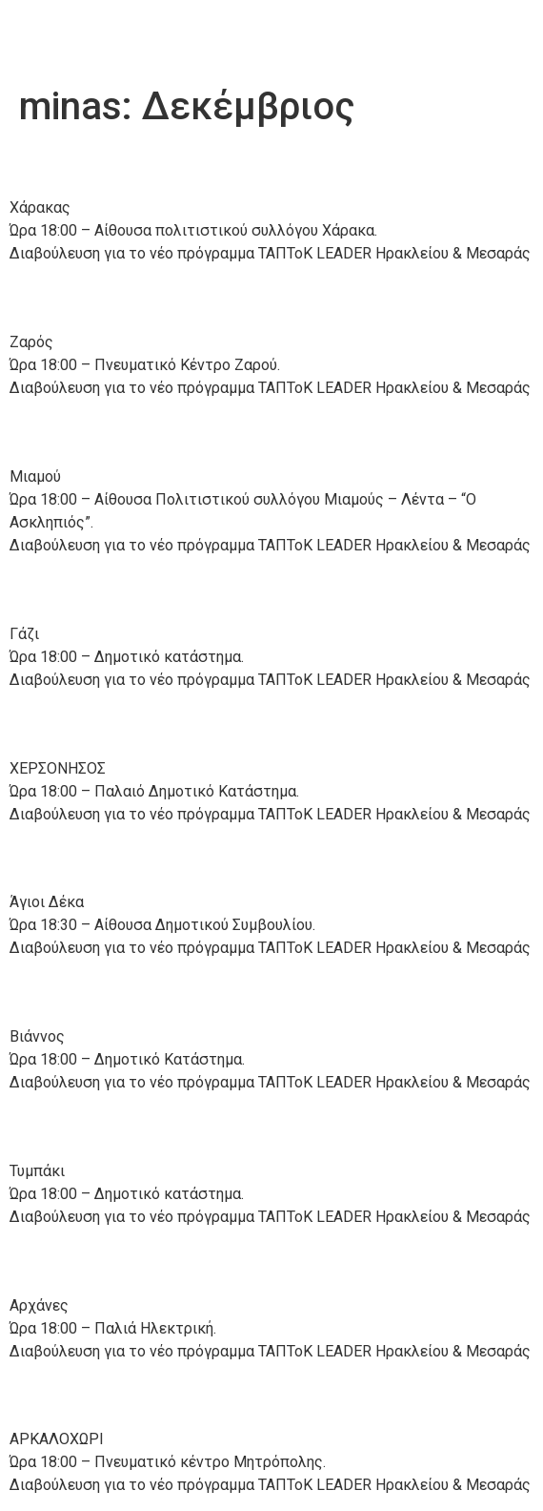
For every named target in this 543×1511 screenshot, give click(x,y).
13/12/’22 (76, 1394)
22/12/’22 (76, 163)
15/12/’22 (76, 1125)
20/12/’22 (76, 432)
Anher (60, 37)
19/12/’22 (76, 723)
